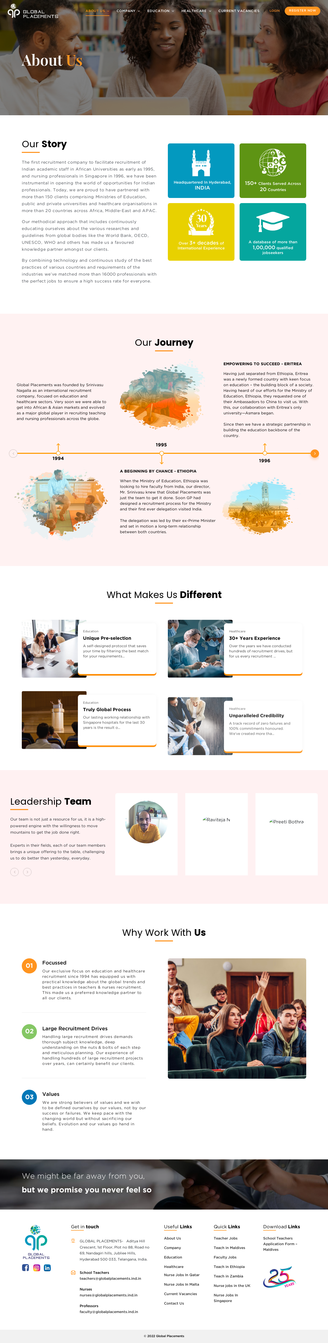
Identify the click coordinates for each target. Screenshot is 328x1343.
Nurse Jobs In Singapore (226, 1298)
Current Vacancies (238, 11)
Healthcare (194, 11)
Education (158, 11)
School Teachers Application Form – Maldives (280, 1244)
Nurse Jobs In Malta (181, 1284)
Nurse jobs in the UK (232, 1285)
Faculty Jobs (225, 1257)
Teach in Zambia (228, 1276)
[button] (315, 453)
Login (275, 10)
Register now (302, 10)
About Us (95, 11)
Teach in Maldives (229, 1248)
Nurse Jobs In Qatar (182, 1275)
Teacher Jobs (226, 1238)
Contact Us (174, 1303)
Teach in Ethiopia (229, 1266)
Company (126, 11)
